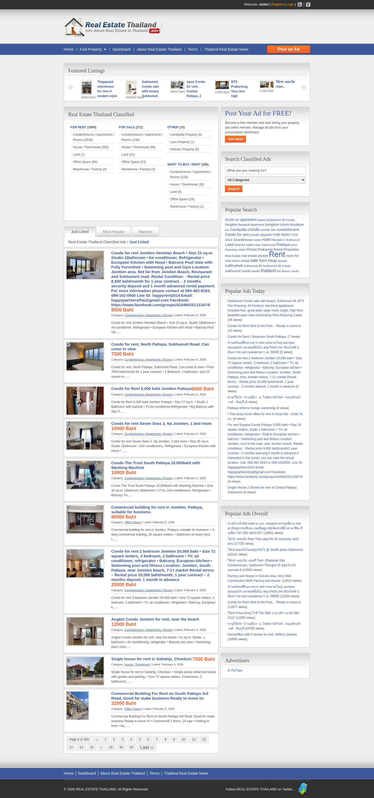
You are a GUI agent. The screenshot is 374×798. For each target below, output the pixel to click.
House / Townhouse (86, 147)
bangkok (231, 224)
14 (81, 747)
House (276, 240)
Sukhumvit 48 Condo (277, 265)
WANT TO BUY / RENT (183, 164)
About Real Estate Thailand (159, 49)
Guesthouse (243, 240)
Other (172, 127)
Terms (193, 49)
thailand (268, 270)
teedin (256, 271)
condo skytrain (261, 235)
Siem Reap (268, 260)
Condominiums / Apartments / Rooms (148, 315)
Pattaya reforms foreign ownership (252, 408)
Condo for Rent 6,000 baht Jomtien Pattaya (151, 388)
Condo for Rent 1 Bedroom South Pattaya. (257, 337)
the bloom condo (288, 271)
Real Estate (233, 255)
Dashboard (122, 49)
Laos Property (180, 142)
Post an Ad (289, 49)
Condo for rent (237, 234)
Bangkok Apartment (251, 224)
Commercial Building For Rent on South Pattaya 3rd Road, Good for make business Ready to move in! (159, 695)
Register (278, 4)
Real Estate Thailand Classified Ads (97, 242)
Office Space (82, 162)
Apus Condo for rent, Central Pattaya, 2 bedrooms (196, 91)
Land (76, 154)
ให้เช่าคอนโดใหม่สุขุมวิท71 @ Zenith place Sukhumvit (265, 550)
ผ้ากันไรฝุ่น (235, 670)
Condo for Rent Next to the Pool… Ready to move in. (265, 326)
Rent (277, 254)
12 (204, 739)
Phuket (252, 249)
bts (227, 229)
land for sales (244, 245)
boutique (297, 224)
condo (253, 229)
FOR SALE (127, 127)
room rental (240, 261)
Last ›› (146, 747)
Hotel (266, 239)
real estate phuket (255, 256)
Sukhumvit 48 (253, 265)
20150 (229, 220)
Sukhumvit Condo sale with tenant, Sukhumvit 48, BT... (151, 91)
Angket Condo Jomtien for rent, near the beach (155, 619)
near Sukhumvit (264, 244)
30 (121, 747)
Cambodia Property (183, 134)
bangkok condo (277, 224)
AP (237, 219)
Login (290, 4)
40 (131, 747)
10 (183, 739)
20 (111, 747)
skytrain (282, 260)
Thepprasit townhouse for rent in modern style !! (107, 91)
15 (91, 747)
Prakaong (265, 249)
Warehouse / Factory (87, 169)
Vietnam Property (182, 149)
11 (193, 739)
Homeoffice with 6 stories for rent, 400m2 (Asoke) (262, 634)
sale (254, 260)
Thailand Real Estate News (226, 49)
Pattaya (283, 244)
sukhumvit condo (238, 271)
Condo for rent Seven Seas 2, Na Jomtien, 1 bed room (161, 423)
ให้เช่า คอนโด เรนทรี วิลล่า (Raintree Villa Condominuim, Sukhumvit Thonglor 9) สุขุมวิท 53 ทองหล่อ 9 (262, 565)
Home (68, 49)
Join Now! (235, 139)
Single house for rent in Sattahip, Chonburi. (152, 659)
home (257, 239)
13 (71, 747)
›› (101, 747)
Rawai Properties (286, 249)
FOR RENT (78, 127)
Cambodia (238, 230)
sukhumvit (234, 265)
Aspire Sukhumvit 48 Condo (276, 219)
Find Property (91, 49)
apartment (248, 220)
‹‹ (97, 739)
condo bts (268, 230)
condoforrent (287, 229)
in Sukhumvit (291, 239)
